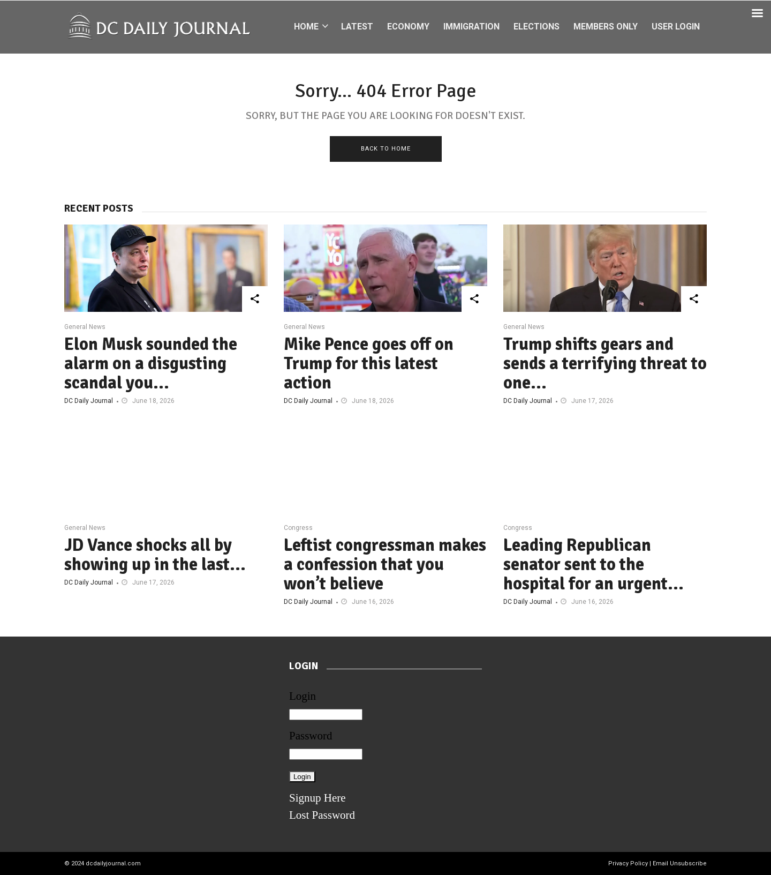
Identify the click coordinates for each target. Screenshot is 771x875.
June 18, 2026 (153, 401)
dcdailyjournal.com (113, 863)
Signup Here (317, 797)
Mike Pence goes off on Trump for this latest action (368, 363)
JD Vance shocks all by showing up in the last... (155, 555)
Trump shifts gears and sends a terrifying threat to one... (605, 363)
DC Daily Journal (88, 401)
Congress (298, 528)
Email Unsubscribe (680, 863)
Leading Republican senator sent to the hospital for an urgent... (593, 564)
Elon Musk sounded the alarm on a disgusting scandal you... (150, 363)
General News (84, 327)
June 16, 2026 (373, 601)
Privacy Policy (628, 863)
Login (302, 696)
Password (310, 735)
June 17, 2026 (592, 401)
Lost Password (322, 815)
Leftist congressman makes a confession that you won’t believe (385, 564)
